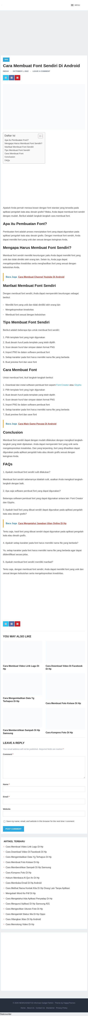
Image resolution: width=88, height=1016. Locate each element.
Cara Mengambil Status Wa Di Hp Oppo (25, 914)
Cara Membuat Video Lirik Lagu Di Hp (24, 847)
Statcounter (5, 1014)
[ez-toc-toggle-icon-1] (39, 136)
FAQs (7, 160)
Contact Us (40, 1008)
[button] (75, 5)
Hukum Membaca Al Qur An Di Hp (22, 878)
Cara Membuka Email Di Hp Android (23, 883)
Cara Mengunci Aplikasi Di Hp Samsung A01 (28, 904)
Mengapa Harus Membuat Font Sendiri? (23, 143)
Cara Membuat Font (13, 153)
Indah (6, 71)
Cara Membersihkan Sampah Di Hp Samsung (28, 867)
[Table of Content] (40, 136)
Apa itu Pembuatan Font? (16, 140)
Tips (6, 60)
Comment (8, 754)
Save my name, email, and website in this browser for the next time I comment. (40, 821)
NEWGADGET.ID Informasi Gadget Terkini (36, 1003)
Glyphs (77, 385)
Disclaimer (50, 1008)
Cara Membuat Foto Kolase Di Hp (63, 703)
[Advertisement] (44, 31)
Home (23, 1008)
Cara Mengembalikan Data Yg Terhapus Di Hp (28, 857)
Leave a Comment (41, 71)
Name (6, 784)
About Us (30, 1008)
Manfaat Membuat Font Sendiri (19, 147)
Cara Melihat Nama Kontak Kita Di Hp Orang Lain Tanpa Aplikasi (38, 888)
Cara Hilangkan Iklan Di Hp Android (23, 919)
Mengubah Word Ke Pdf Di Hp (21, 893)
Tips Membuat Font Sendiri (17, 150)
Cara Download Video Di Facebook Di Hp (26, 852)
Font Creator (62, 385)
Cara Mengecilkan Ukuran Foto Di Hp (24, 909)
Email (6, 797)
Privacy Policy (61, 1008)
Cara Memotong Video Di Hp (20, 924)
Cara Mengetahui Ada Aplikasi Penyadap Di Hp (29, 898)
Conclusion (9, 157)
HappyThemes (69, 1003)
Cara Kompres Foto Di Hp (59, 732)
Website (6, 809)
